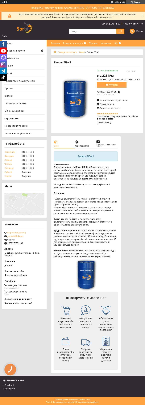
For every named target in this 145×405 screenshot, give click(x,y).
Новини (8, 65)
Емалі (82, 52)
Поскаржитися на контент (63, 402)
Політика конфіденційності (87, 402)
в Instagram (9, 388)
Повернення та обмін (16, 125)
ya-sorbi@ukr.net (15, 236)
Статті (8, 73)
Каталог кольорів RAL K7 (18, 133)
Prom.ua (86, 399)
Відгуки (8, 95)
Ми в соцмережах (14, 110)
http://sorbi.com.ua (16, 232)
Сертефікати (11, 118)
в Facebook (8, 385)
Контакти (106, 43)
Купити (113, 84)
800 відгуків (120, 2)
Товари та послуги (73, 43)
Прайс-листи (11, 58)
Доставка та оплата (15, 103)
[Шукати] (120, 31)
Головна (55, 43)
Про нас (93, 43)
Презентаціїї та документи (19, 80)
